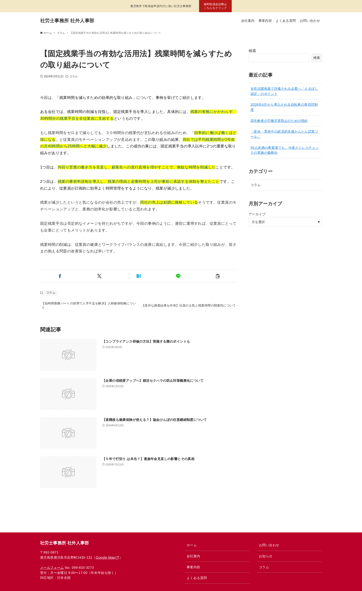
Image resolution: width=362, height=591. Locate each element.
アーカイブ (257, 214)
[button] (60, 276)
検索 (252, 51)
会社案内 (193, 556)
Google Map (105, 557)
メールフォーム (52, 567)
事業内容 (193, 567)
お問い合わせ (269, 545)
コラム (73, 76)
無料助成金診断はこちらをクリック (215, 6)
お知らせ (266, 556)
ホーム (192, 545)
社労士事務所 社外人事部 (67, 20)
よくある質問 (197, 578)
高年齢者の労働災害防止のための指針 (279, 121)
